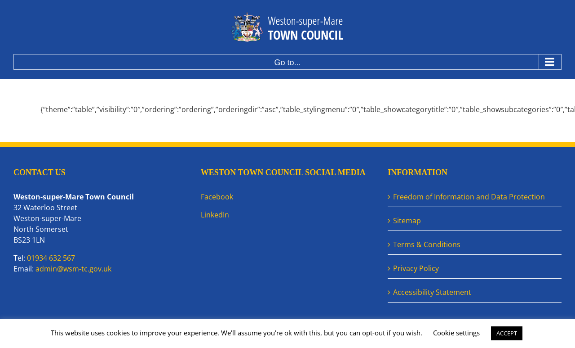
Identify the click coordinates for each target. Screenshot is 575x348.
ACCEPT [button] (506, 333)
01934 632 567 (51, 258)
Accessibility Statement (432, 292)
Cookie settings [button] (456, 332)
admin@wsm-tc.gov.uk (73, 269)
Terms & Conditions (426, 244)
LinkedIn (215, 215)
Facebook (217, 197)
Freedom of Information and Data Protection (469, 197)
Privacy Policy (416, 268)
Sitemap (407, 221)
